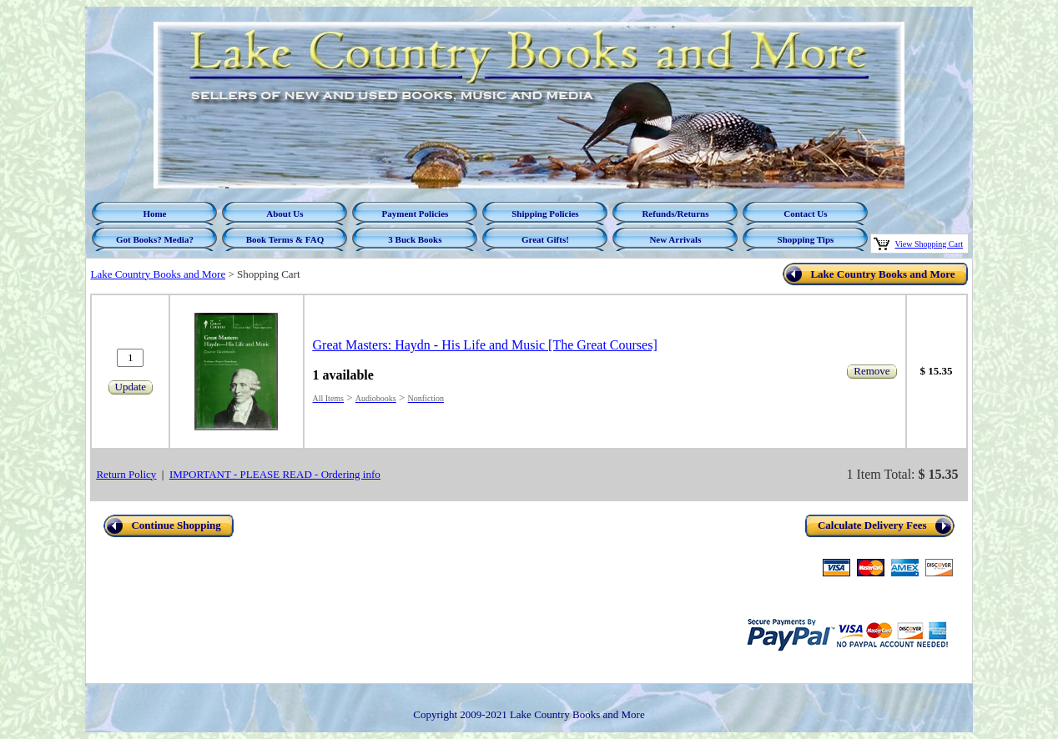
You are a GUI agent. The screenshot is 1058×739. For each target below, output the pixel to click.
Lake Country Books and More (157, 274)
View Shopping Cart (928, 244)
